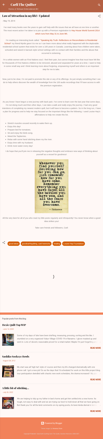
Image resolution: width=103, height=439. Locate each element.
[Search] (99, 5)
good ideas (14, 243)
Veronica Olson (57, 428)
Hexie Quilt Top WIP (14, 325)
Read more (95, 348)
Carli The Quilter (23, 4)
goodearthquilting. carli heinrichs (36, 243)
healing (57, 243)
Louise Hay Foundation (73, 243)
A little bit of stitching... (15, 388)
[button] (99, 16)
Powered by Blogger (51, 423)
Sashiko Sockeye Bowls (15, 356)
